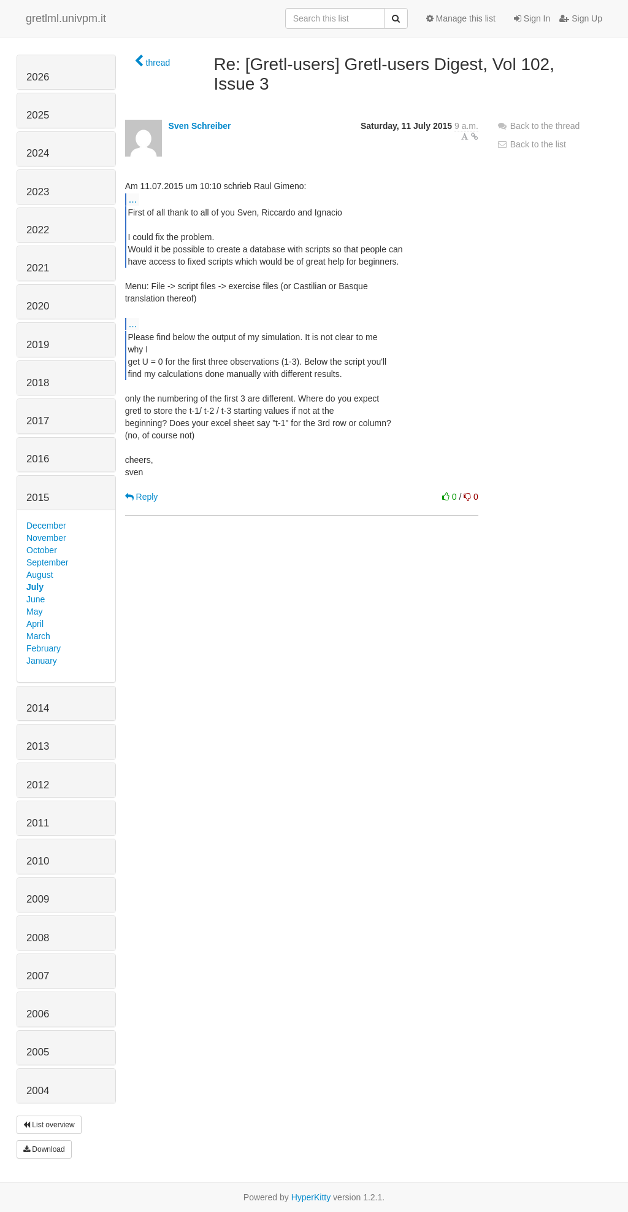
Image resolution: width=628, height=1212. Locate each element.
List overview (49, 1125)
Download (44, 1149)
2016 (37, 459)
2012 (37, 785)
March (38, 636)
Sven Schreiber (200, 126)
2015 (37, 497)
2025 (37, 115)
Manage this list (461, 18)
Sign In (532, 18)
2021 (37, 268)
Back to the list (531, 144)
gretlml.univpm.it (66, 18)
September (47, 562)
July (35, 587)
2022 (37, 230)
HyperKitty (311, 1197)
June (35, 599)
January (41, 661)
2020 (37, 306)
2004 (37, 1091)
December (46, 525)
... (133, 198)
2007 (37, 976)
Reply (141, 497)
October (41, 550)
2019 (37, 345)
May (34, 611)
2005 (37, 1052)
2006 (37, 1014)
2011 (37, 823)
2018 (37, 383)
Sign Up (580, 18)
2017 (37, 421)
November (46, 538)
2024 (37, 153)
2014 (37, 708)
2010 (37, 861)
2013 (37, 746)
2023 (37, 192)
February (43, 648)
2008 (37, 938)
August (39, 575)
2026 (37, 77)
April (35, 624)
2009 (37, 899)
